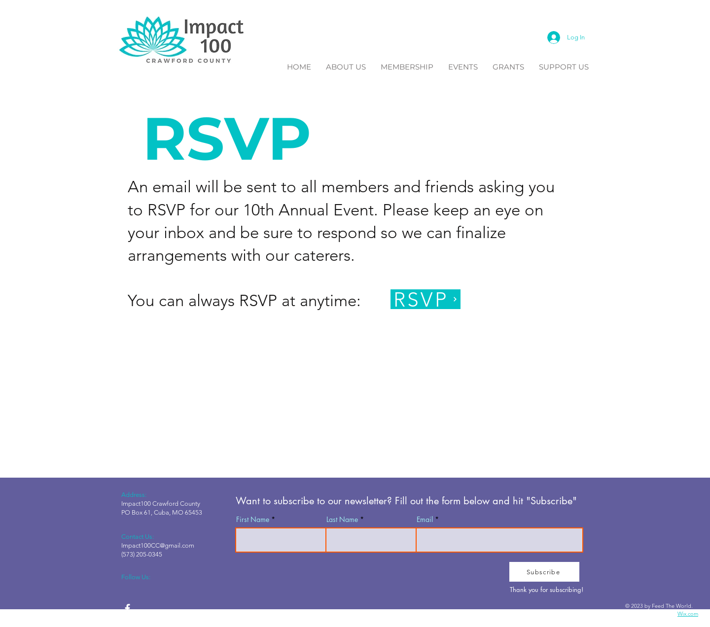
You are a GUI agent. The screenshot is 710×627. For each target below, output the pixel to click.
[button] (346, 66)
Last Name (342, 519)
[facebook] (127, 608)
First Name (252, 519)
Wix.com (687, 613)
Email (425, 519)
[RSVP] (425, 299)
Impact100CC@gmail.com (157, 545)
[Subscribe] (544, 572)
